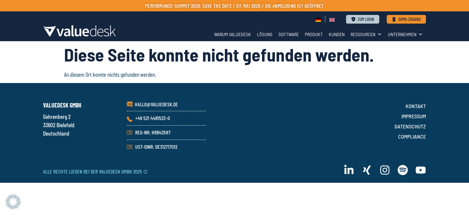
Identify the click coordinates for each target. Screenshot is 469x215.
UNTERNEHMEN (405, 34)
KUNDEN (337, 34)
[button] (13, 202)
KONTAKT (416, 106)
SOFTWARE (288, 34)
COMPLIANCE (412, 136)
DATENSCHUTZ (410, 126)
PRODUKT (314, 34)
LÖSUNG (264, 34)
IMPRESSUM (413, 116)
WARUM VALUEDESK (232, 34)
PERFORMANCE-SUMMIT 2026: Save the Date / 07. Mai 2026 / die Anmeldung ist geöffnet (234, 5)
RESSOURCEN (366, 34)
